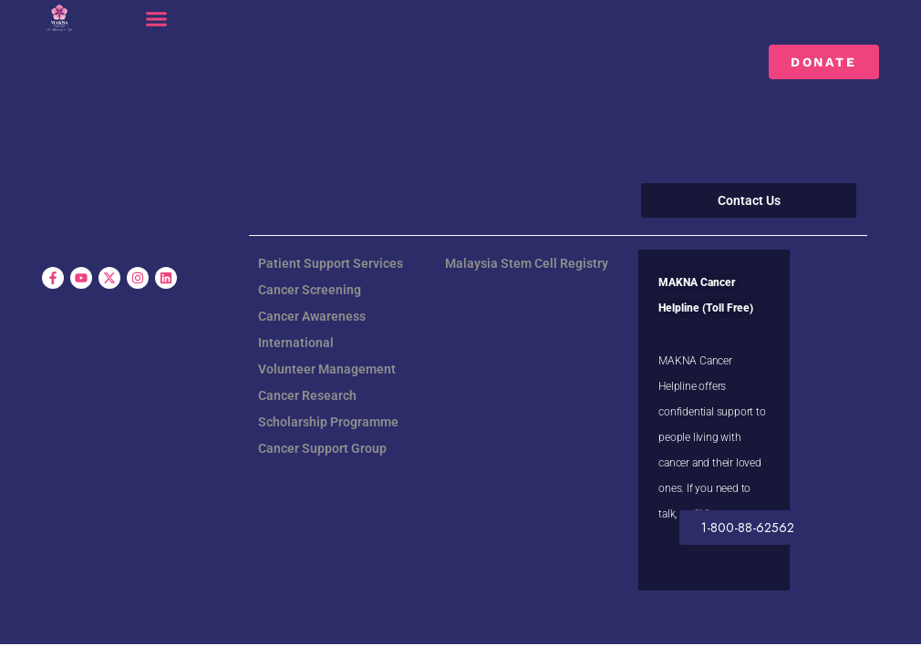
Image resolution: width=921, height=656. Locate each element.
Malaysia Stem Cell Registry (526, 263)
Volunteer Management (327, 369)
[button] (157, 19)
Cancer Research (307, 395)
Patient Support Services (330, 263)
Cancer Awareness (312, 316)
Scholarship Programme (328, 422)
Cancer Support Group (322, 448)
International (296, 342)
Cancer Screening (309, 289)
